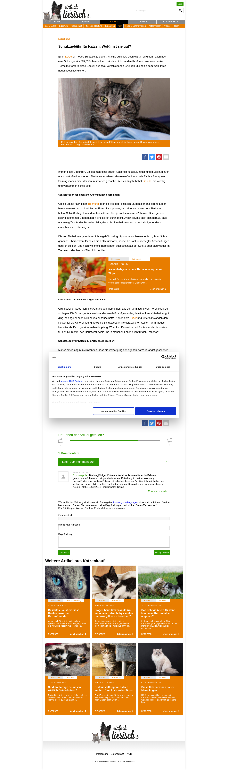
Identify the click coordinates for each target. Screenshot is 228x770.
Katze (68, 56)
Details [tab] (97, 367)
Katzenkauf (64, 39)
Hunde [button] (85, 21)
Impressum (102, 754)
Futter (133, 318)
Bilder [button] (176, 26)
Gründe (147, 181)
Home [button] (57, 21)
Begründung (65, 534)
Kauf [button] (120, 26)
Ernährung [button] (110, 26)
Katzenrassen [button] (155, 26)
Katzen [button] (114, 21)
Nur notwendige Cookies (113, 411)
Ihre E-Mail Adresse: (69, 524)
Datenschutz (117, 754)
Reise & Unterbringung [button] (135, 26)
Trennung (93, 203)
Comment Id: (65, 515)
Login (180, 4)
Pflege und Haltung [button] (93, 26)
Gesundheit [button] (76, 26)
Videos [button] (167, 26)
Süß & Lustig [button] (50, 26)
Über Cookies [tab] (163, 367)
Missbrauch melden (158, 491)
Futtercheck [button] (170, 21)
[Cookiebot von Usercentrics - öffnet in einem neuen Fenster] (163, 357)
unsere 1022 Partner (71, 381)
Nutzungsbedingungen (125, 502)
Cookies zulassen (155, 411)
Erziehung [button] (63, 26)
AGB (129, 754)
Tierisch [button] (142, 21)
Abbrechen (64, 552)
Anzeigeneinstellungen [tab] (130, 367)
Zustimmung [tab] (65, 367)
